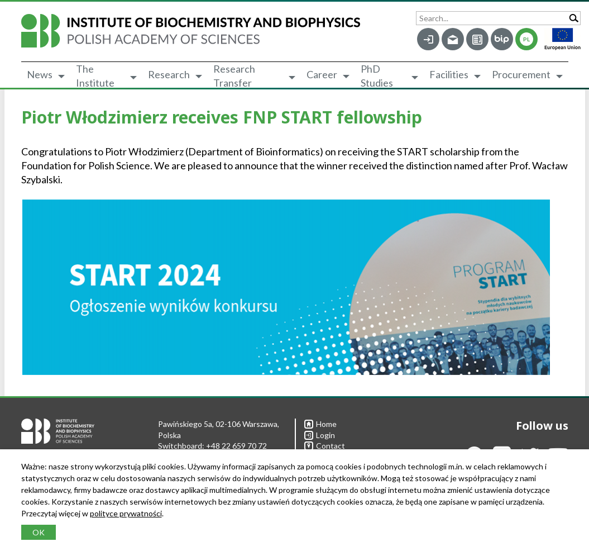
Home (320, 424)
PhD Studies (377, 76)
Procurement (521, 74)
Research (169, 74)
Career (322, 74)
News (39, 74)
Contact (324, 445)
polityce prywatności (126, 513)
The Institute (95, 76)
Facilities (448, 74)
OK (38, 532)
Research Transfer (234, 76)
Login (319, 435)
